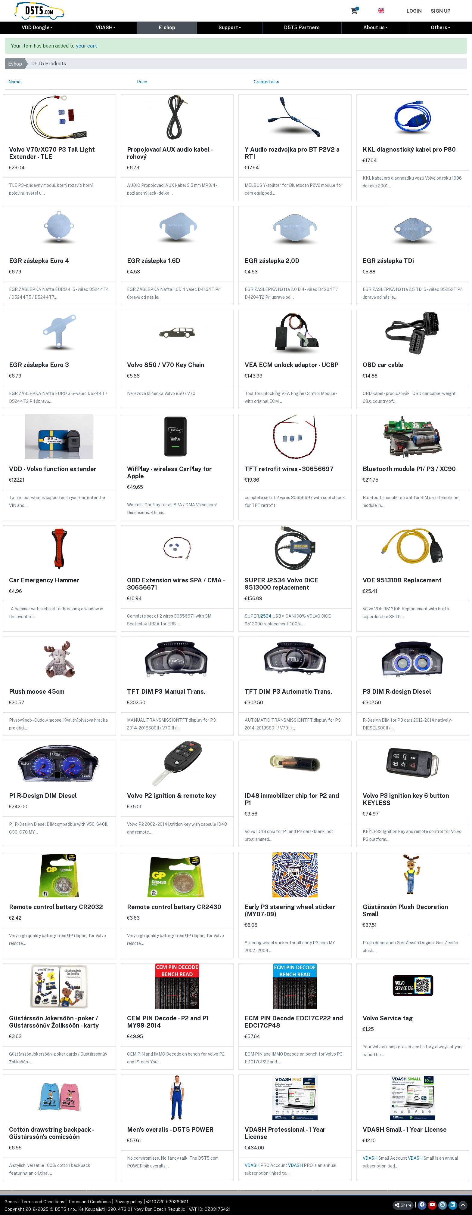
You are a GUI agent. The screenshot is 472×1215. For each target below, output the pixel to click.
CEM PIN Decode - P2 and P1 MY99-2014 (168, 1021)
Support (228, 27)
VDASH (104, 27)
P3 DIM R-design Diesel (397, 691)
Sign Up (441, 11)
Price (142, 81)
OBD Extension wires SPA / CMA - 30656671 (176, 583)
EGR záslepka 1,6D (153, 260)
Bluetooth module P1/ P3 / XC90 (409, 468)
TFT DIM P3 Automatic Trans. (288, 691)
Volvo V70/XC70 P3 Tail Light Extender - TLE (52, 153)
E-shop (167, 27)
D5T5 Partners (302, 27)
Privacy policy (128, 1201)
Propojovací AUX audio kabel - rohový (169, 153)
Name (14, 81)
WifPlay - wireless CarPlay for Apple (169, 472)
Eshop (15, 63)
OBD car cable (383, 364)
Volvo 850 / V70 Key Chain (165, 364)
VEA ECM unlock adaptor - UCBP (291, 364)
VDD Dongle (36, 27)
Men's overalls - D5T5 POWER (170, 1129)
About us (374, 27)
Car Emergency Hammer (44, 580)
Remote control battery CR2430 (174, 906)
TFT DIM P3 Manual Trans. (166, 691)
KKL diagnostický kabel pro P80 (409, 149)
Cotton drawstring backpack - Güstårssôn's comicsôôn (51, 1133)
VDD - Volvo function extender (52, 468)
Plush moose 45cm (36, 691)
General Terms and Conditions (34, 1201)
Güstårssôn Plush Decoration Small (405, 910)
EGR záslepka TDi (388, 260)
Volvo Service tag (388, 1018)
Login (414, 11)
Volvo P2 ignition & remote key (171, 795)
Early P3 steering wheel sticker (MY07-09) (290, 910)
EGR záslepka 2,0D (272, 260)
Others (439, 27)
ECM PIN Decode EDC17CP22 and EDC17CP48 (294, 1021)
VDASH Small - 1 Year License (405, 1129)
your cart (86, 45)
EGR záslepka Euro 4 (39, 260)
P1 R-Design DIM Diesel (43, 795)
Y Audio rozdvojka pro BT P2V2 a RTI (292, 153)
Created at (266, 81)
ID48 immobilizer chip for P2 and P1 (292, 799)
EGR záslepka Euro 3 (39, 364)
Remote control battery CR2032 (56, 906)
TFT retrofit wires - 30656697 (289, 468)
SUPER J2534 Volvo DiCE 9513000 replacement (281, 583)
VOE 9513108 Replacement (402, 580)
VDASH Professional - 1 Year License (285, 1133)
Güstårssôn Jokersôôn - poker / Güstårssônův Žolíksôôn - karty (54, 1021)
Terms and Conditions (89, 1201)
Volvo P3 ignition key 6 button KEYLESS (406, 799)
